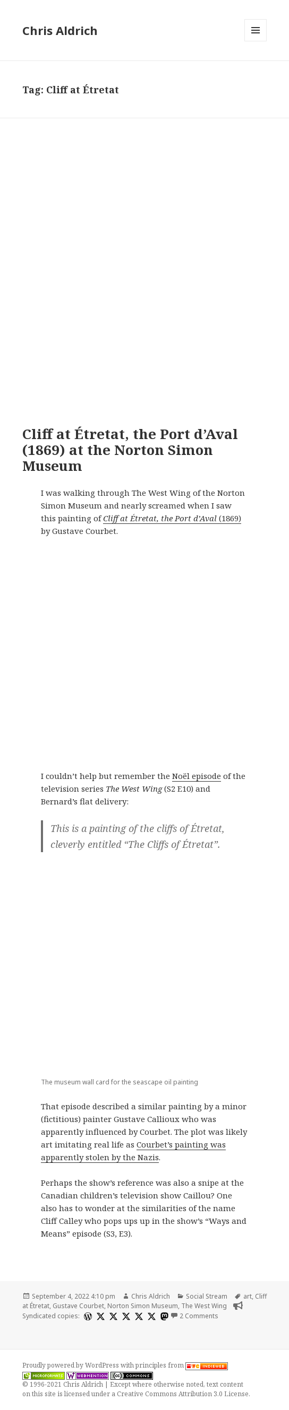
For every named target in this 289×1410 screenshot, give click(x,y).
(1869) (172, 518)
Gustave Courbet (78, 1305)
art (247, 1296)
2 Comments (199, 1315)
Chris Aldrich (60, 30)
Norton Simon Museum (142, 1305)
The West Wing (204, 1305)
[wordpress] (86, 1316)
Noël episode (196, 775)
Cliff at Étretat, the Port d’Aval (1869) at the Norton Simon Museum (130, 449)
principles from (181, 1365)
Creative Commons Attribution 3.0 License (183, 1393)
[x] (99, 1316)
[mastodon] (163, 1316)
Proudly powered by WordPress (71, 1365)
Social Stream (206, 1296)
